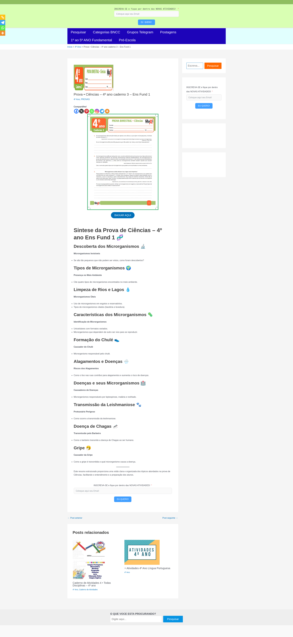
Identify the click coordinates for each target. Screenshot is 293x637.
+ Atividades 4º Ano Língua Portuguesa (147, 568)
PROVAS (85, 99)
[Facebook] (76, 111)
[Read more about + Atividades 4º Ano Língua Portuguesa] (142, 552)
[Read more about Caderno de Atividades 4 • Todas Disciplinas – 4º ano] (89, 560)
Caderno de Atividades (88, 590)
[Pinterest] (86, 111)
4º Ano (77, 99)
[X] (81, 111)
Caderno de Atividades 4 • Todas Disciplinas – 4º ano (92, 584)
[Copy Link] (2, 17)
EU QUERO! (146, 22)
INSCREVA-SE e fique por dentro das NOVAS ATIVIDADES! (145, 9)
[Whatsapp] (91, 111)
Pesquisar (78, 32)
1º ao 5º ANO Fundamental (91, 40)
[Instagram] (97, 111)
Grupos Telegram (140, 32)
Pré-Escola (127, 40)
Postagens (168, 32)
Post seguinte (170, 518)
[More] (107, 111)
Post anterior (75, 518)
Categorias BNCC (106, 32)
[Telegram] (102, 111)
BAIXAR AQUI (122, 215)
